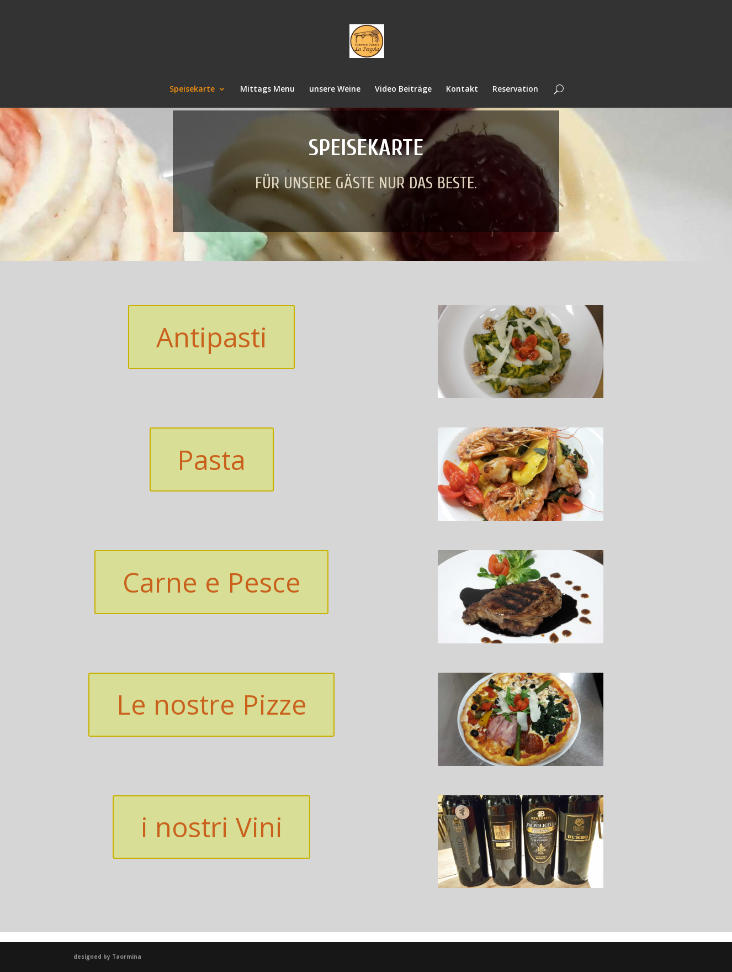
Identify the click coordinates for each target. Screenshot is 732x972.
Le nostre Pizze (211, 705)
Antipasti (211, 337)
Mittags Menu (267, 89)
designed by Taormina (107, 956)
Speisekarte (192, 89)
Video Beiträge (403, 89)
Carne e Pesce (211, 582)
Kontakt (462, 89)
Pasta (211, 460)
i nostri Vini (211, 828)
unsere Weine (334, 89)
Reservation (515, 89)
